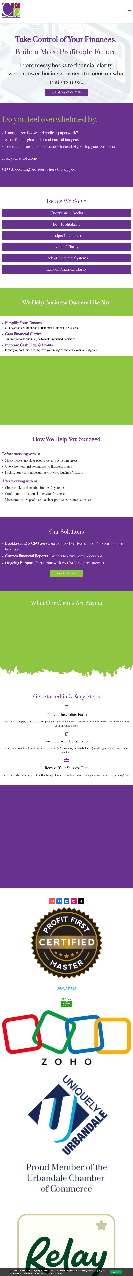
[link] (66, 983)
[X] (81, 901)
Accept (116, 1272)
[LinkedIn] (66, 901)
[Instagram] (74, 901)
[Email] (52, 901)
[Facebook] (59, 901)
